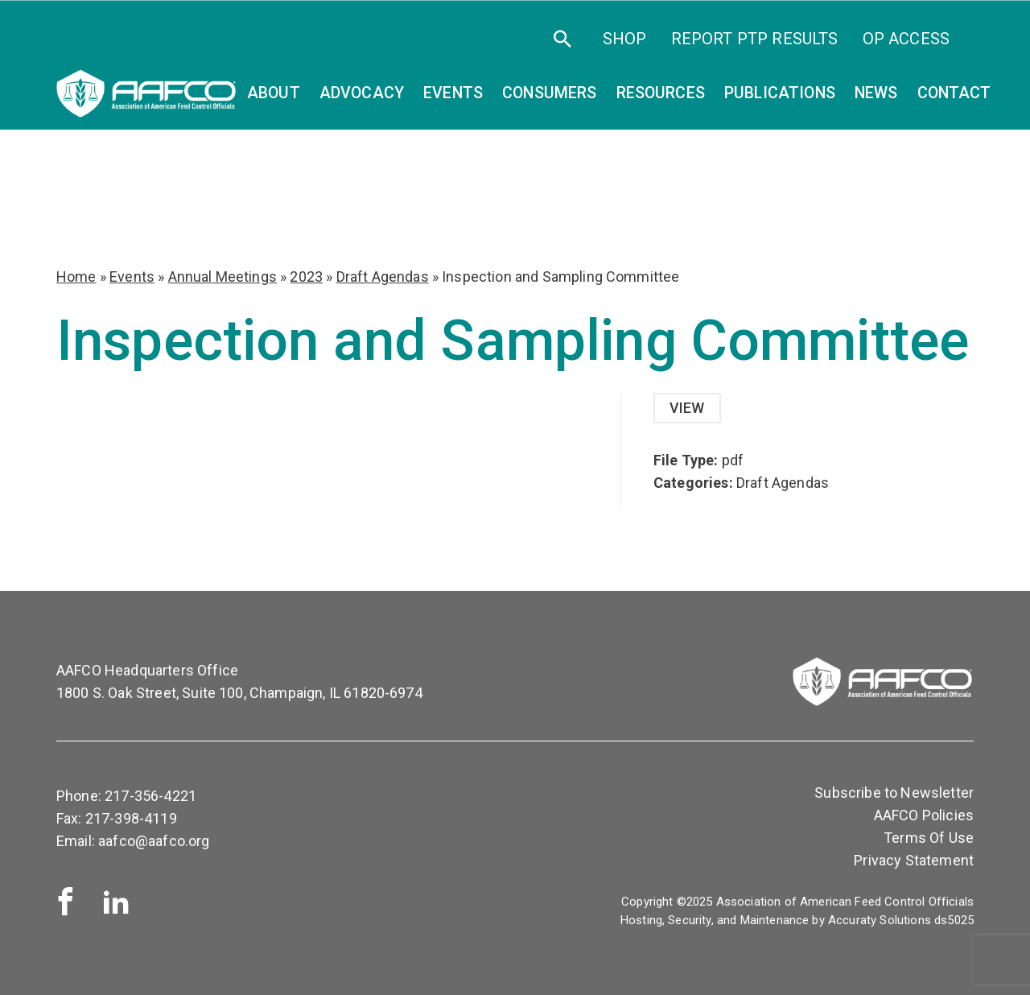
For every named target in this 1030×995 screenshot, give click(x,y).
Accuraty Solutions (879, 920)
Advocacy (361, 93)
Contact (954, 93)
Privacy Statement (914, 860)
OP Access (906, 38)
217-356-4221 (150, 795)
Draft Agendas (382, 276)
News (876, 93)
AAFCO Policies (924, 815)
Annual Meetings (222, 276)
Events (131, 276)
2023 (306, 276)
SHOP (625, 38)
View (687, 407)
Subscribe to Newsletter (894, 792)
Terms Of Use (929, 837)
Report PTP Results (754, 38)
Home (76, 276)
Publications (779, 93)
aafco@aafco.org (153, 840)
